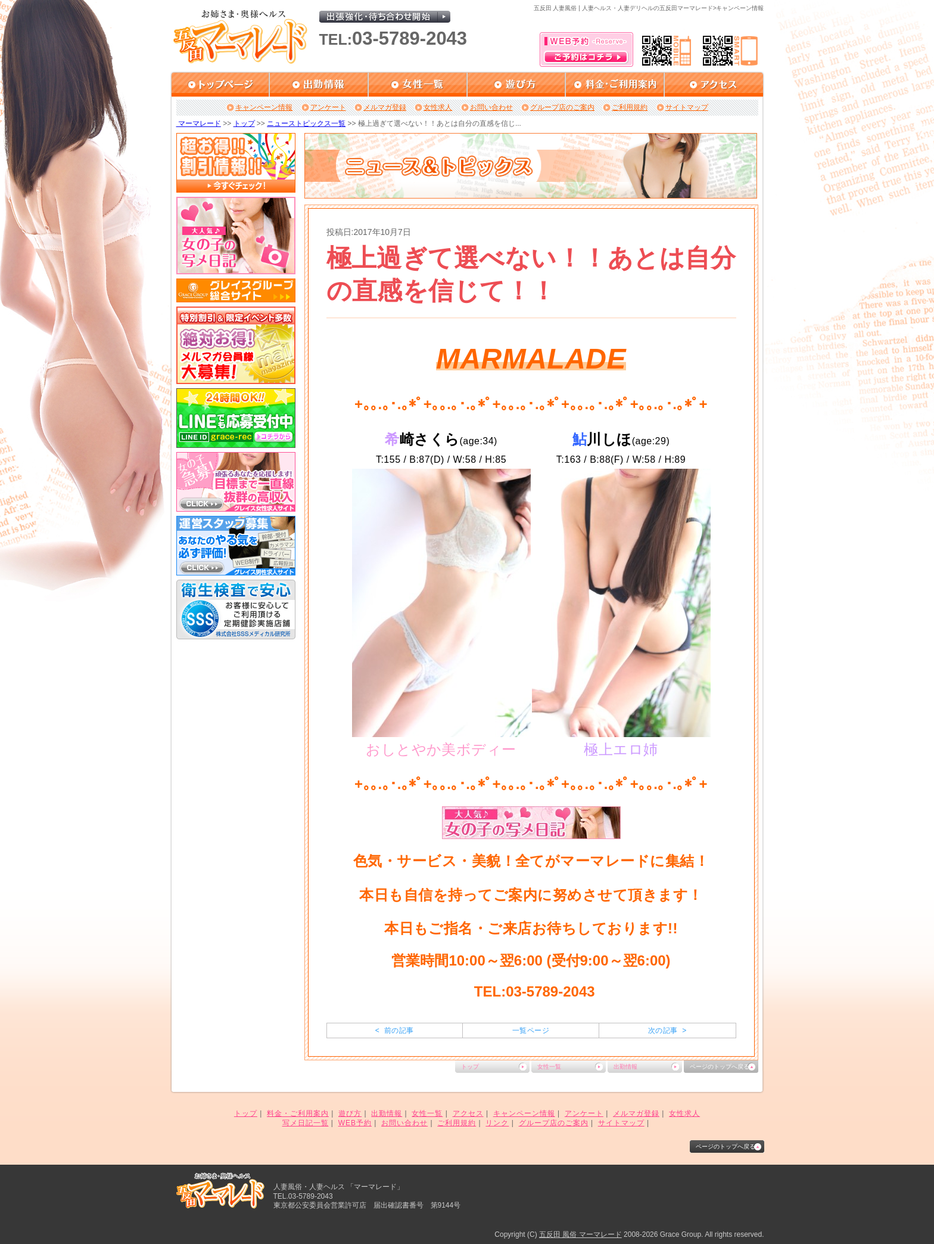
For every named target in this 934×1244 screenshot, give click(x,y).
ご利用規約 (629, 107)
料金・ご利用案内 (298, 1113)
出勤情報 (625, 1066)
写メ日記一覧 (305, 1123)
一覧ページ (530, 1030)
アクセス (468, 1113)
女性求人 (438, 107)
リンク (497, 1123)
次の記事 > (667, 1030)
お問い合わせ (491, 107)
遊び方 (350, 1113)
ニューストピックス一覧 (306, 123)
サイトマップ (686, 107)
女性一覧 (549, 1066)
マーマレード (198, 123)
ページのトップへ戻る (719, 1066)
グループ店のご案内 (562, 107)
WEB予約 (355, 1123)
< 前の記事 (394, 1030)
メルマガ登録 (384, 107)
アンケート (328, 107)
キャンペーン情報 (263, 107)
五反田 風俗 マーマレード (580, 1234)
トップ (244, 123)
